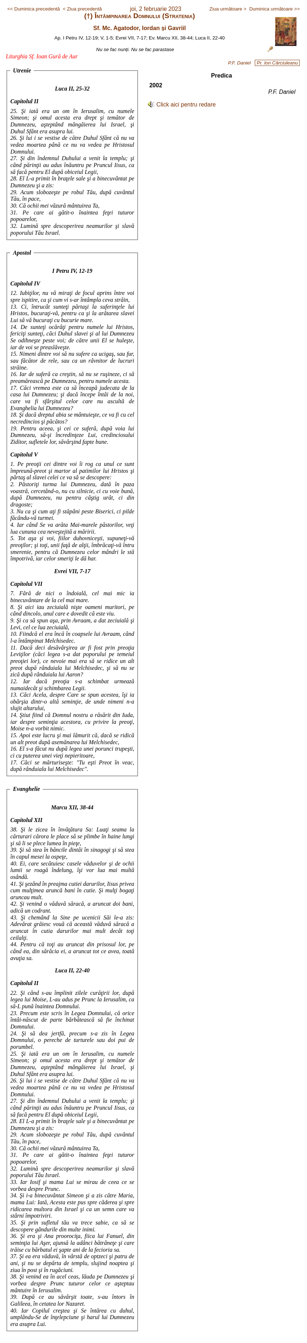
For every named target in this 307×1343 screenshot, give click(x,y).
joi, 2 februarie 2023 (155, 9)
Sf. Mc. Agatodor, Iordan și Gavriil (139, 28)
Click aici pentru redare (186, 104)
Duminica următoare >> (274, 9)
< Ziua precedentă (82, 9)
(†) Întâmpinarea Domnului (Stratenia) (139, 16)
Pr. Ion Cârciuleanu (277, 63)
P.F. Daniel (239, 63)
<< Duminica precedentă (33, 9)
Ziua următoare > (227, 9)
